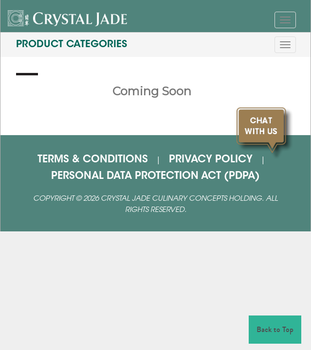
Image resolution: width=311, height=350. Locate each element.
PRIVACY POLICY (211, 160)
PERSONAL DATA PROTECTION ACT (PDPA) (155, 176)
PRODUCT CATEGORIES (71, 45)
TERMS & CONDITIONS (92, 160)
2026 (91, 199)
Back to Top (274, 329)
